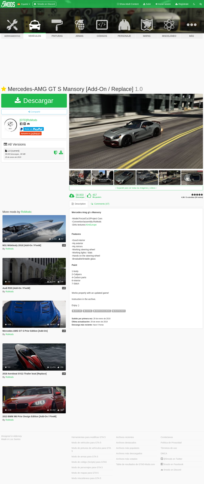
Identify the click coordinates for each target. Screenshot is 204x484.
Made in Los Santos (10, 439)
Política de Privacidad (171, 442)
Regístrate (181, 4)
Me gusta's (96, 197)
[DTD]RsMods (28, 120)
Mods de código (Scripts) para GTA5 (89, 462)
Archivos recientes (125, 437)
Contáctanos (167, 437)
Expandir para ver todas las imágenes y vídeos (136, 188)
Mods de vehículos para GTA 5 (86, 442)
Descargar (34, 100)
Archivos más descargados (129, 453)
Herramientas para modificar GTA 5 (88, 437)
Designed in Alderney (11, 436)
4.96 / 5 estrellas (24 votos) (192, 197)
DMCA (164, 453)
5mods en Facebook (172, 464)
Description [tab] (79, 204)
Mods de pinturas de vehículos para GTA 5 (91, 449)
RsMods (26, 211)
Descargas (80, 197)
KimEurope (91, 224)
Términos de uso (169, 448)
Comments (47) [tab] (100, 204)
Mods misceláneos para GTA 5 (86, 478)
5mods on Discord (171, 470)
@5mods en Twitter (171, 458)
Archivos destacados (126, 442)
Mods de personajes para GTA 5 (87, 467)
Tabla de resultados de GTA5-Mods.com (135, 464)
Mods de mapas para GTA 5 (85, 473)
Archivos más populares (127, 448)
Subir (147, 4)
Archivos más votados (126, 459)
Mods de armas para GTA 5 (85, 456)
